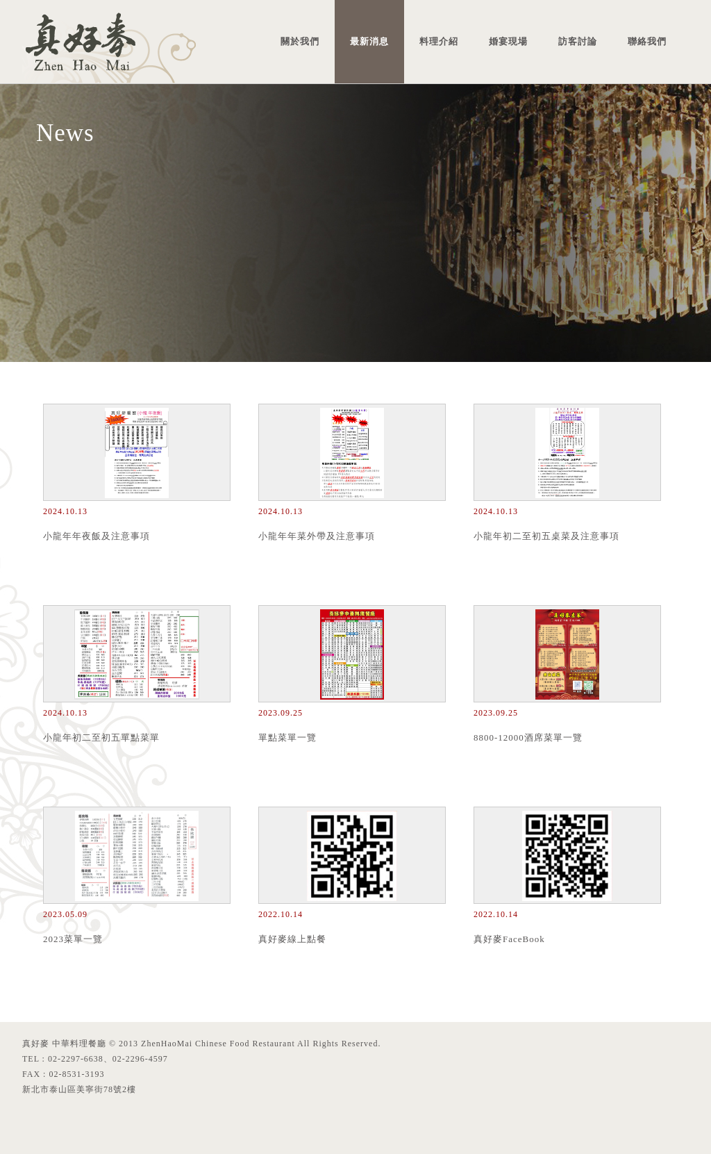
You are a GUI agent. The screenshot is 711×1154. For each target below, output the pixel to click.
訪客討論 (577, 41)
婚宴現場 (508, 41)
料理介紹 (438, 41)
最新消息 (369, 41)
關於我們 (300, 41)
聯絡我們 (647, 41)
